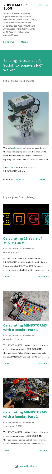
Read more (43, 276)
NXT (13, 179)
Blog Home (8, 42)
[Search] (40, 5)
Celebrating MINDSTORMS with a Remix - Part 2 (25, 414)
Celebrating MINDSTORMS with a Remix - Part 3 (25, 327)
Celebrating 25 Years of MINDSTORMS (22, 240)
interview (10, 167)
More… (24, 42)
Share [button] (42, 179)
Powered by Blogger (26, 466)
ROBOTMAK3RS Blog (16, 7)
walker (20, 179)
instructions (13, 148)
